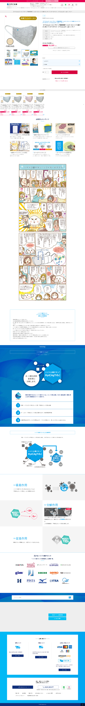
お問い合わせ (58, 693)
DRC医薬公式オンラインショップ (12, 7)
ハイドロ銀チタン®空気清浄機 (20, 135)
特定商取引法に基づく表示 (32, 695)
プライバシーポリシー (20, 695)
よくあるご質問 (57, 618)
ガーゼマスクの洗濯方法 (64, 152)
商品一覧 (17, 693)
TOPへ (83, 705)
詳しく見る (17, 655)
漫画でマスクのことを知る (19, 152)
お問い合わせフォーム (22, 687)
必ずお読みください (44, 3)
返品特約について (46, 79)
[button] (1, 104)
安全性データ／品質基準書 (57, 614)
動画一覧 (30, 693)
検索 (70, 597)
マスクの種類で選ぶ (21, 7)
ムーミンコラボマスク (63, 135)
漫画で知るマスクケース (41, 135)
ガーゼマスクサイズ (40, 152)
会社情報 (24, 693)
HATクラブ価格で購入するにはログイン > (62, 47)
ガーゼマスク (28, 7)
